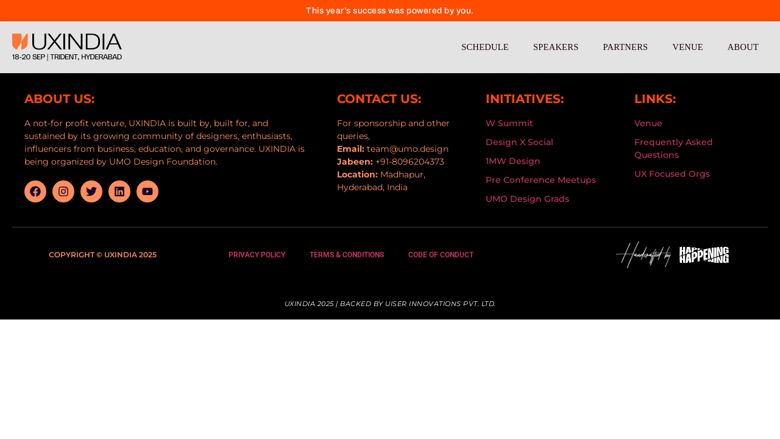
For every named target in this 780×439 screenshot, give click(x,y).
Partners (625, 47)
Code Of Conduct (440, 255)
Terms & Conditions (347, 255)
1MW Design (513, 160)
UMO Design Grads (527, 198)
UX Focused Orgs (672, 173)
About (743, 47)
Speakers (556, 47)
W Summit (509, 123)
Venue (687, 47)
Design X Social (519, 142)
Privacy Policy (257, 255)
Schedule (485, 47)
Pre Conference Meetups (541, 179)
